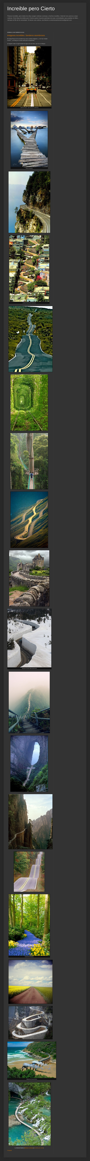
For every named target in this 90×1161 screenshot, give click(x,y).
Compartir (9, 1150)
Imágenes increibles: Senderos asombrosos (26, 35)
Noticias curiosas (29, 1148)
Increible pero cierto (38, 1148)
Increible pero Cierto (31, 8)
